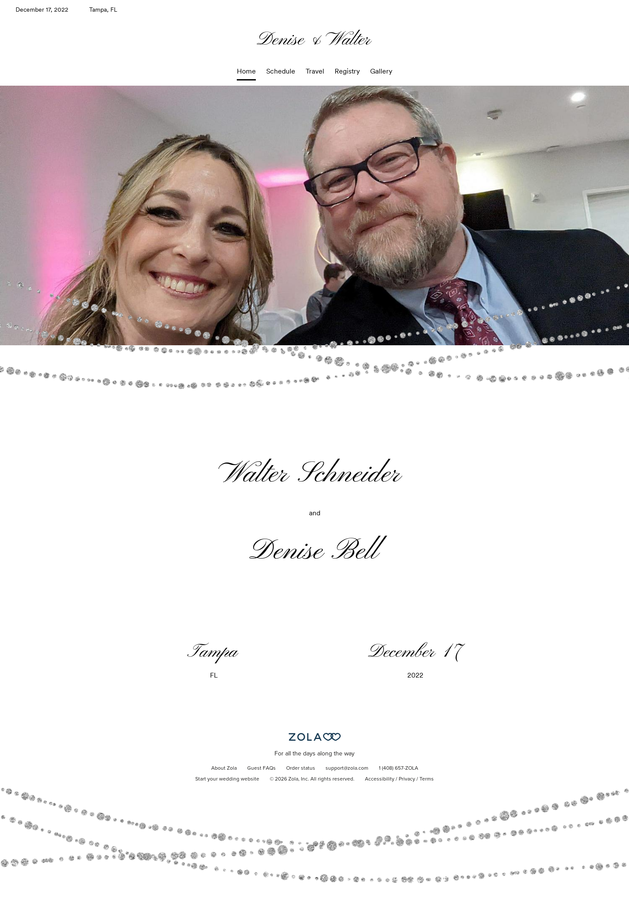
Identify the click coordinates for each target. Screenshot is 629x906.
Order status (300, 768)
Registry (347, 71)
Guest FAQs (261, 768)
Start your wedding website (227, 779)
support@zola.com (347, 768)
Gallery (381, 71)
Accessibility (379, 779)
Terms (426, 779)
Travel (315, 71)
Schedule (280, 71)
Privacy (407, 779)
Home (246, 71)
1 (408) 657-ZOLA (398, 768)
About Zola (224, 768)
